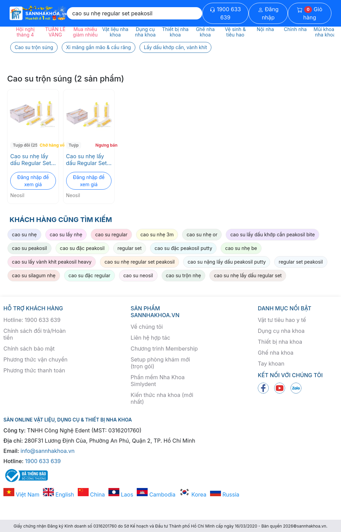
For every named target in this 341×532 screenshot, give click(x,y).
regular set (130, 248)
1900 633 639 (225, 13)
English (58, 494)
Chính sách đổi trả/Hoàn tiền (34, 334)
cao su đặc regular (89, 275)
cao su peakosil (29, 248)
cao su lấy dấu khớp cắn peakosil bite (272, 234)
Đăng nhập (268, 13)
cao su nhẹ (24, 234)
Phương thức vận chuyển (35, 359)
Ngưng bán (104, 145)
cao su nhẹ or (202, 234)
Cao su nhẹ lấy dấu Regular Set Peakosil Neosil (30, 159)
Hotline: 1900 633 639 (31, 319)
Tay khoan (271, 363)
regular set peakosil (301, 262)
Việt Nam (21, 494)
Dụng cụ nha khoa (281, 330)
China (91, 494)
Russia (224, 494)
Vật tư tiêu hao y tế (282, 319)
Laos (120, 494)
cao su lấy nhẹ (66, 234)
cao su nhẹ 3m (157, 234)
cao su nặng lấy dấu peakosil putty (227, 262)
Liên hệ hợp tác (150, 337)
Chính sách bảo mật (29, 348)
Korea (192, 494)
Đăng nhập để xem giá (33, 180)
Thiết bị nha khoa (280, 341)
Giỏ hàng (309, 13)
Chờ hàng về (48, 145)
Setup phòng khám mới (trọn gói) (160, 363)
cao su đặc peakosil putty (183, 248)
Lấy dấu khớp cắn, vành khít (175, 47)
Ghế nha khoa (276, 352)
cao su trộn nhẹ (183, 275)
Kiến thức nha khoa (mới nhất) (162, 398)
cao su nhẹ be (241, 248)
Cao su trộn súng (34, 47)
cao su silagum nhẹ (34, 275)
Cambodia (156, 494)
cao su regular (111, 234)
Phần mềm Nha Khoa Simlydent (157, 380)
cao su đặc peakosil (82, 248)
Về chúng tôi (147, 326)
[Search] (134, 13)
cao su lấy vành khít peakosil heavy (51, 262)
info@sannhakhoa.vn (47, 450)
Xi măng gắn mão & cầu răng (98, 47)
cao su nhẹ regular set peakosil (139, 262)
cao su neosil (138, 275)
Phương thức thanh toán (34, 370)
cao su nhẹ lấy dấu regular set (248, 275)
